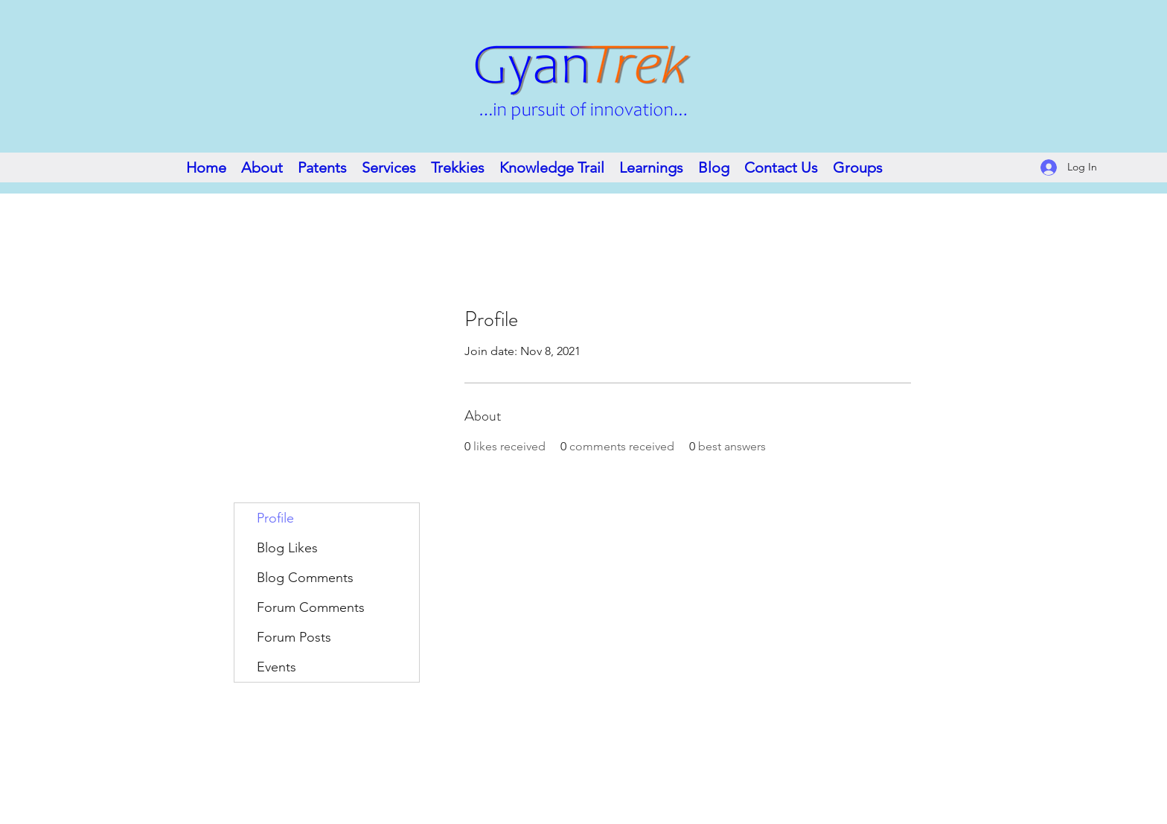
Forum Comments (311, 607)
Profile (275, 518)
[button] (552, 167)
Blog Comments (305, 577)
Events (276, 667)
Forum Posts (294, 637)
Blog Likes (287, 548)
